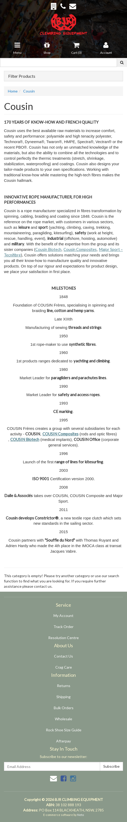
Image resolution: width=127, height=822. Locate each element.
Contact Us (63, 656)
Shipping (63, 696)
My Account (63, 615)
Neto (80, 814)
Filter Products (21, 76)
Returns (63, 685)
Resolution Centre (63, 637)
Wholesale (63, 719)
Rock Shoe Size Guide (63, 730)
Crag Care (63, 667)
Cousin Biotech (48, 249)
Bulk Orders (64, 708)
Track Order (63, 626)
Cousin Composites (80, 249)
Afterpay (63, 741)
